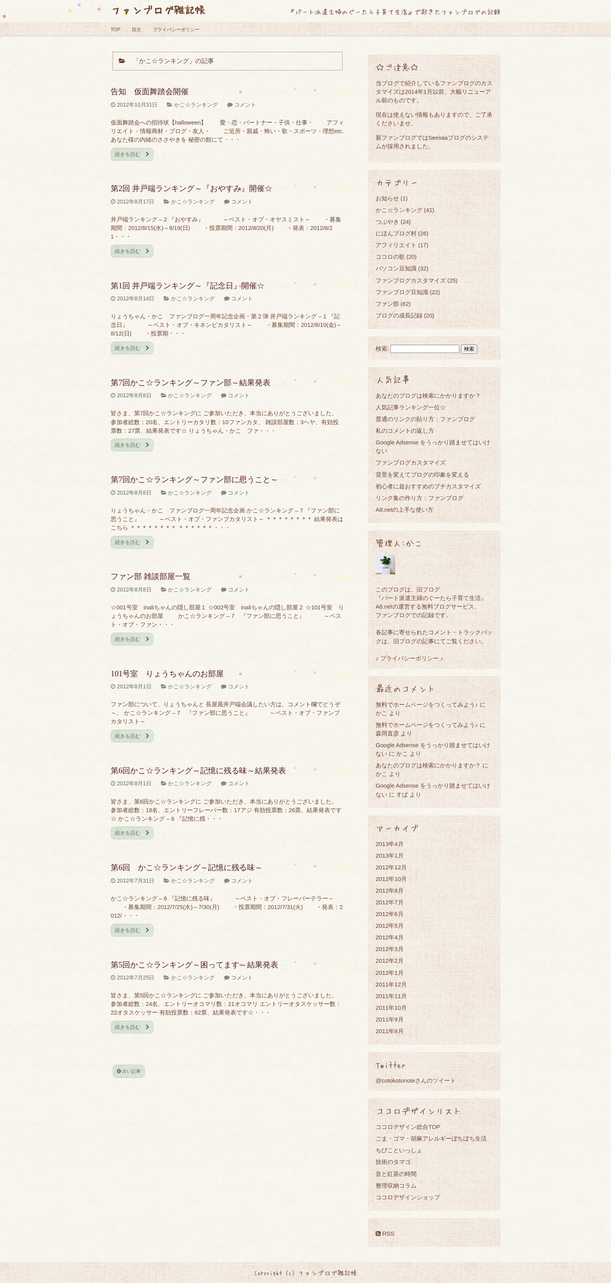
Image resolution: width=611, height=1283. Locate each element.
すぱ (402, 794)
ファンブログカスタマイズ (411, 280)
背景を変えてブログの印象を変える (422, 474)
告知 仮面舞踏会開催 (150, 91)
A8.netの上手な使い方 (404, 509)
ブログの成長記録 (399, 315)
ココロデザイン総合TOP (408, 1126)
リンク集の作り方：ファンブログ (419, 498)
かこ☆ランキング (196, 105)
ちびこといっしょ (399, 1150)
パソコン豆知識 (396, 268)
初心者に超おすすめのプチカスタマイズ (428, 486)
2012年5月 (390, 925)
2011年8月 (390, 1031)
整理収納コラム (396, 1185)
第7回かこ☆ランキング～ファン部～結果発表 (190, 382)
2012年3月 (390, 949)
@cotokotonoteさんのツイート (416, 1080)
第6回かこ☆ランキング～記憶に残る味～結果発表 (198, 770)
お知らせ (387, 198)
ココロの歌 (390, 256)
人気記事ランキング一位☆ (411, 407)
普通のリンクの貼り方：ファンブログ (425, 419)
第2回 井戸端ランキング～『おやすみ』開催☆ (191, 188)
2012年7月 (390, 902)
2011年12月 (391, 984)
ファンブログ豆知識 (402, 292)
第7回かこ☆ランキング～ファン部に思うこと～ (194, 479)
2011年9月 (390, 1019)
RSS (385, 1233)
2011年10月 (391, 1007)
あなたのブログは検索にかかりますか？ (428, 395)
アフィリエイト (396, 245)
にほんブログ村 (396, 233)
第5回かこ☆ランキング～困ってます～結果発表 (194, 964)
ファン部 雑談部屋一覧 (151, 576)
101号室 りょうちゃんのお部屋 (167, 673)
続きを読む (132, 154)
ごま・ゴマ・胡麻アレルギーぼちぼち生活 (431, 1138)
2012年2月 (390, 960)
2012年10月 (391, 879)
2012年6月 (390, 914)
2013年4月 (390, 844)
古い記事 (129, 1071)
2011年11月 (391, 996)
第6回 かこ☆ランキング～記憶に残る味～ (187, 867)
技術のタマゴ (393, 1161)
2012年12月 (391, 867)
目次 (136, 29)
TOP (115, 29)
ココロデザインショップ (408, 1197)
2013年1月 (390, 855)
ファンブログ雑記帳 (158, 9)
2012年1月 (390, 972)
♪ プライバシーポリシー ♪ (409, 658)
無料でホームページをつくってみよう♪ (427, 704)
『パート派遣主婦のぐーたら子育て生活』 (431, 598)
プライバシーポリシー (176, 29)
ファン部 (387, 303)
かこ (402, 753)
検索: (382, 349)
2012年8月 (390, 890)
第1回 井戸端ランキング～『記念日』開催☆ (188, 285)
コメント (245, 105)
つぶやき (387, 221)
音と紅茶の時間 (396, 1174)
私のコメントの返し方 (405, 430)
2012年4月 (390, 937)
